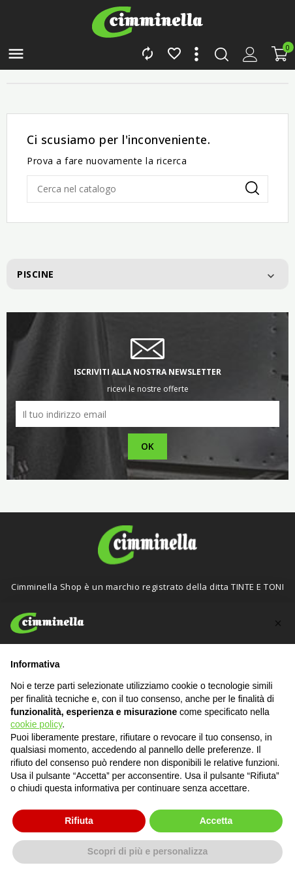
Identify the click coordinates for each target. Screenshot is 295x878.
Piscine (35, 274)
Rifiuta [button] (79, 820)
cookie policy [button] (36, 724)
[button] (278, 623)
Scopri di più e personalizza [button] (147, 851)
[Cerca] (147, 189)
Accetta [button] (216, 820)
